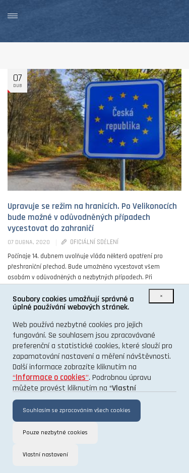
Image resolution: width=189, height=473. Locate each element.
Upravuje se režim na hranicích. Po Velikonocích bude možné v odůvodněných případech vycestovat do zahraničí (92, 217)
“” (51, 377)
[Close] (161, 296)
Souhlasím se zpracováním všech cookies (77, 410)
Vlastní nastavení (45, 454)
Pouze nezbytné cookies (55, 432)
